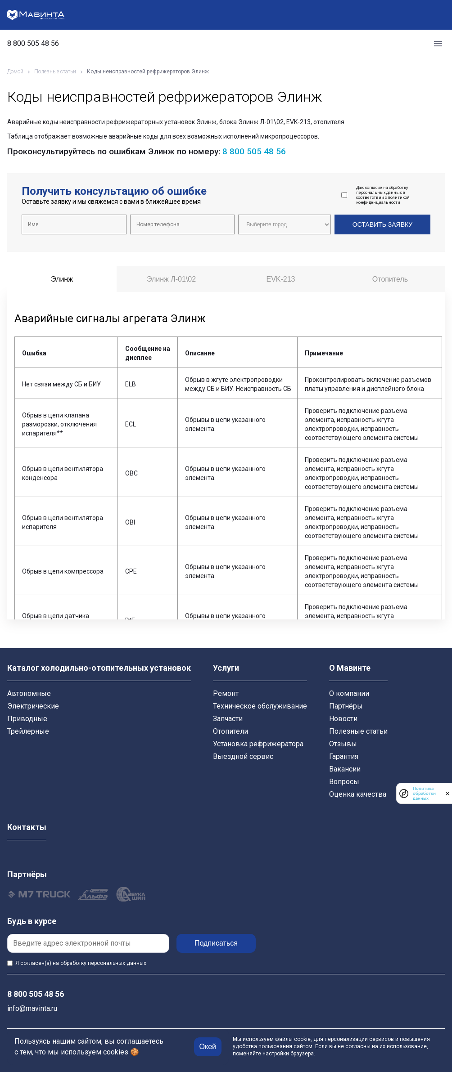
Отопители (230, 731)
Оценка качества (357, 794)
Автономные (29, 693)
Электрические (33, 706)
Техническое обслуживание (260, 706)
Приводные (27, 718)
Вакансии (345, 769)
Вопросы (344, 781)
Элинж (62, 279)
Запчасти (228, 718)
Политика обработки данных (424, 793)
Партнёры (346, 706)
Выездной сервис (243, 756)
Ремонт (226, 693)
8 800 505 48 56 (33, 44)
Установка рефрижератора (258, 744)
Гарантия (343, 756)
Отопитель (390, 279)
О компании (349, 693)
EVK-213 (280, 279)
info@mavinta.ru (32, 1008)
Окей (207, 1046)
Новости (343, 718)
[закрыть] (447, 793)
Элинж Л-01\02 (171, 279)
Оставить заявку (382, 224)
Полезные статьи (358, 731)
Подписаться (216, 943)
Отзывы (343, 744)
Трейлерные (28, 731)
